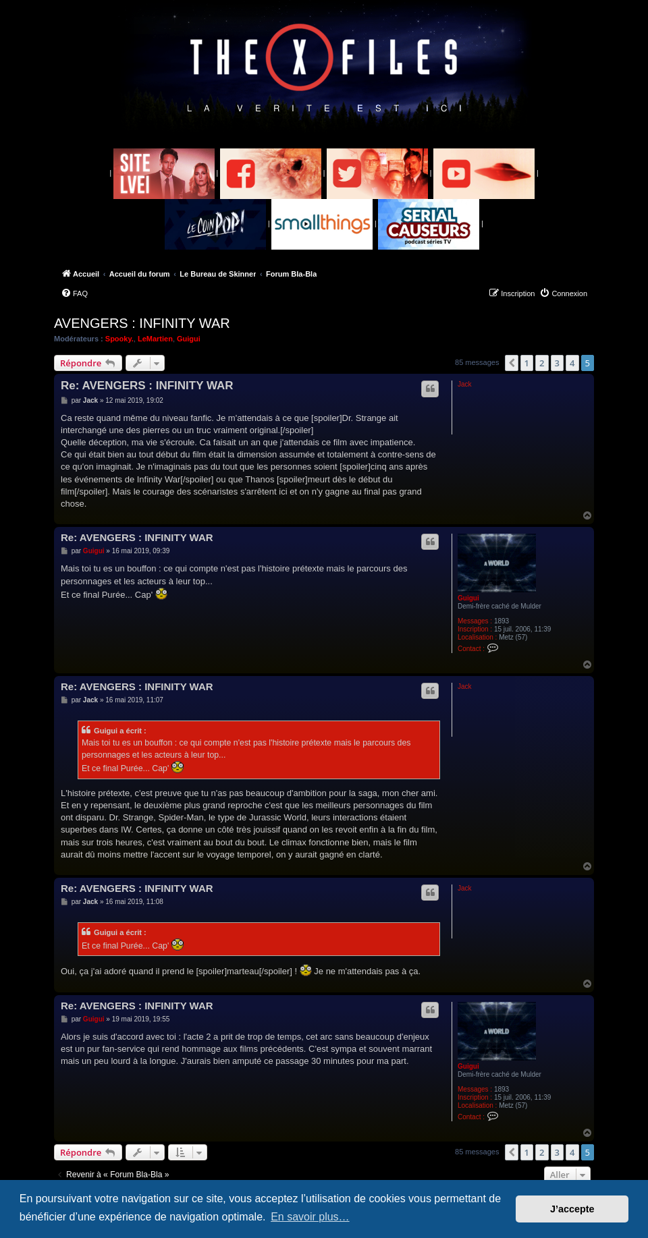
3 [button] (557, 363)
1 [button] (526, 363)
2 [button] (541, 363)
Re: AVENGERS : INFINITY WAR (147, 385)
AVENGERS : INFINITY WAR (142, 323)
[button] (511, 363)
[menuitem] (74, 293)
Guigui (188, 339)
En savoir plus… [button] (310, 1216)
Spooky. (119, 339)
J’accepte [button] (572, 1209)
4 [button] (572, 363)
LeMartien (155, 339)
